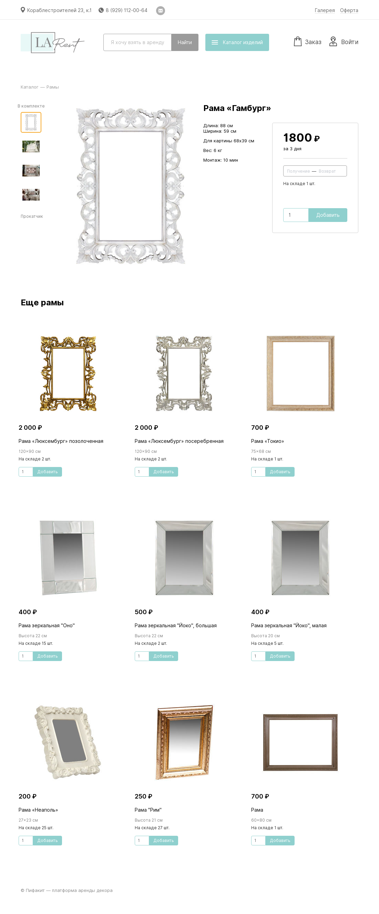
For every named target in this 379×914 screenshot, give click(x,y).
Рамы (53, 87)
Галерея (325, 10)
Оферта (349, 10)
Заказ (307, 41)
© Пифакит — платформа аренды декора (67, 890)
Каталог (30, 87)
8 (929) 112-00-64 (126, 10)
